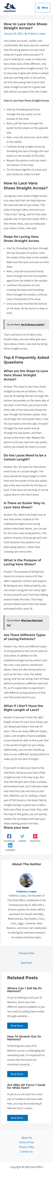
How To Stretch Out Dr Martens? (24, 1038)
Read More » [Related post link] (17, 1025)
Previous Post (26, 953)
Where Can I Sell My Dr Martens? (24, 990)
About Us (26, 1137)
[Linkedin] (10, 847)
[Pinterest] (35, 838)
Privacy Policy (26, 1147)
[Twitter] (22, 838)
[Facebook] (9, 838)
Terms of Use (26, 1142)
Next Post (26, 962)
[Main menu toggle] (42, 7)
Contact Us (26, 1151)
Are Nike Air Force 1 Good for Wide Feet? (26, 1086)
